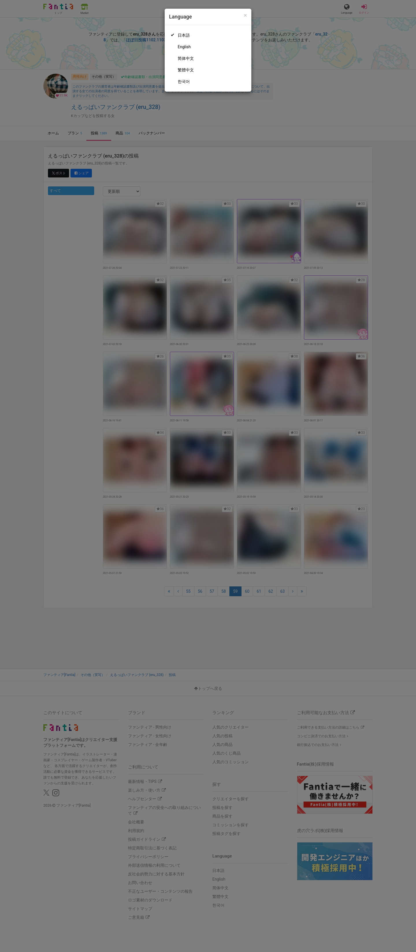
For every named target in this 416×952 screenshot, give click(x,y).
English (184, 47)
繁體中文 (186, 70)
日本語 (184, 35)
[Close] (245, 15)
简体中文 (186, 58)
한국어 (184, 81)
